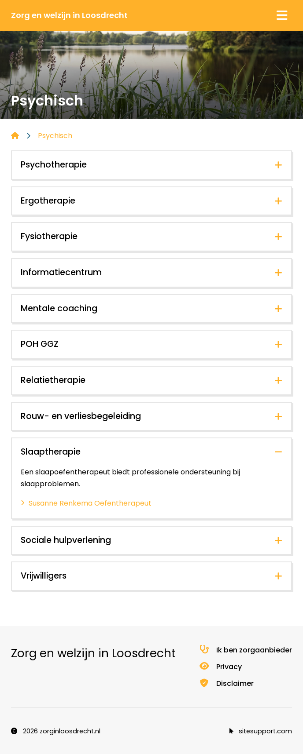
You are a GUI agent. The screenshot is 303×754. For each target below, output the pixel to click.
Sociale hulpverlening (66, 540)
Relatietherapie (53, 380)
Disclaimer (226, 683)
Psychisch (55, 136)
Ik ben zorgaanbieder (245, 650)
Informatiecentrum (61, 272)
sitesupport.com (260, 731)
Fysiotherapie (49, 236)
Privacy (220, 667)
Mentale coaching (59, 308)
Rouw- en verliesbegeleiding (81, 416)
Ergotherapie (48, 201)
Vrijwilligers (44, 576)
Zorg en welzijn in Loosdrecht (69, 15)
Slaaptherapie (51, 452)
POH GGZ (40, 344)
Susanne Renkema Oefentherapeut (90, 503)
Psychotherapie (54, 165)
